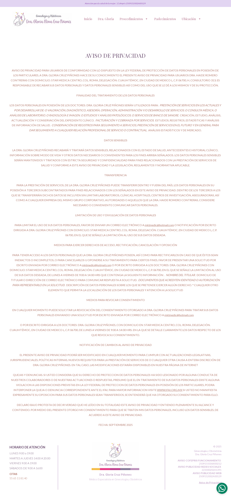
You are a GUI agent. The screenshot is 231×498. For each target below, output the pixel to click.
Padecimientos (165, 19)
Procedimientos (131, 19)
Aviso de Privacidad (210, 482)
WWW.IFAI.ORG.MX (169, 390)
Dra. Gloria (106, 19)
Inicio (88, 19)
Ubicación (189, 19)
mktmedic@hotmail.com (159, 225)
